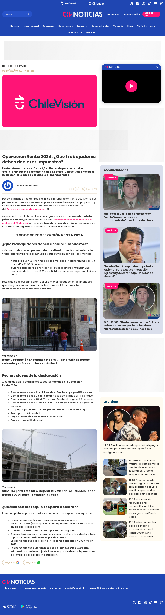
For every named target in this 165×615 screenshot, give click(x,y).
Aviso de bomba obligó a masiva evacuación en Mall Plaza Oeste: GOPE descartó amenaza (142, 529)
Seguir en (12, 562)
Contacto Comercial (35, 588)
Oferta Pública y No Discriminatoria (107, 588)
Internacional (31, 26)
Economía (82, 26)
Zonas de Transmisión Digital (67, 588)
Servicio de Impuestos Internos (26, 209)
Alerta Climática (146, 26)
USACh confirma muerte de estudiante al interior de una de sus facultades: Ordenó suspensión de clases (144, 467)
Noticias (7, 66)
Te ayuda (118, 26)
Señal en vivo (149, 14)
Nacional (15, 26)
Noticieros (91, 32)
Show (130, 26)
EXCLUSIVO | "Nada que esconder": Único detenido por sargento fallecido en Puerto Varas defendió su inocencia (131, 326)
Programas (113, 14)
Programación (132, 14)
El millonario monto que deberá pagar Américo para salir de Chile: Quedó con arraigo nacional (130, 449)
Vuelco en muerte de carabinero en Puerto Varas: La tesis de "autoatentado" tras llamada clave (128, 217)
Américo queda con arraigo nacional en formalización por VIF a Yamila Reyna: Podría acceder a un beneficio (144, 486)
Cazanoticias (65, 26)
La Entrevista (75, 32)
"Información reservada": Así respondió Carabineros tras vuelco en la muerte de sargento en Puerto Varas (144, 508)
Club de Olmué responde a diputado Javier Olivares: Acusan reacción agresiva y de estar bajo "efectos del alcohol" (128, 271)
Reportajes (49, 26)
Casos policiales (100, 26)
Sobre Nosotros (11, 588)
